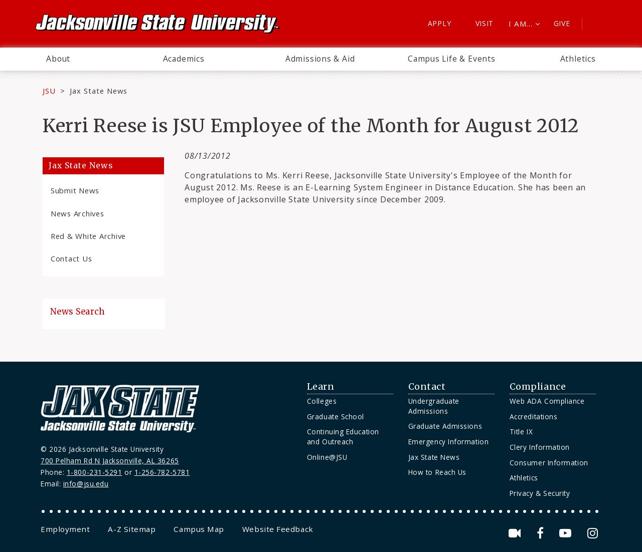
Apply (439, 23)
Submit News (75, 190)
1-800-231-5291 (94, 472)
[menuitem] (58, 59)
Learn (321, 386)
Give (562, 23)
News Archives (77, 213)
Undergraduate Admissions (433, 406)
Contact (427, 386)
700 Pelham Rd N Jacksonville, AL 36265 (110, 460)
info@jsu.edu (86, 483)
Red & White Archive (88, 236)
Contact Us (71, 258)
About (58, 58)
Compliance (538, 386)
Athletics (578, 58)
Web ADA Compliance (547, 401)
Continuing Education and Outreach (343, 436)
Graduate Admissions (445, 426)
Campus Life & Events (452, 58)
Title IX (521, 431)
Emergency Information (448, 441)
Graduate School (335, 416)
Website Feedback (277, 529)
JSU (49, 91)
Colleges (322, 401)
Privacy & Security (540, 493)
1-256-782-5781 (162, 472)
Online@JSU (327, 457)
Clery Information (540, 447)
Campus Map (199, 529)
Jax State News (98, 91)
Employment (65, 529)
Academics (184, 58)
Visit (484, 23)
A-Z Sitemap (131, 529)
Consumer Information (549, 462)
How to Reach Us (437, 472)
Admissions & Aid (320, 58)
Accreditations (534, 416)
